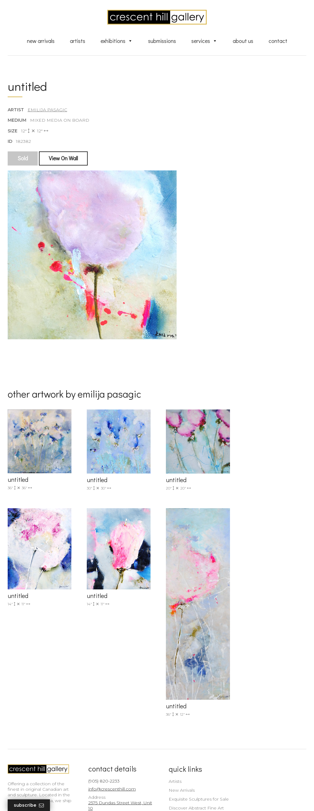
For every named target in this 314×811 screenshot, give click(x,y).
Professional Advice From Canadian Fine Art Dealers (192, 742)
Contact (278, 40)
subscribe (262, 737)
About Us (243, 40)
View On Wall (63, 158)
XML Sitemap (179, 772)
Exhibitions (117, 40)
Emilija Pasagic (47, 110)
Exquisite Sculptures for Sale (195, 722)
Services (204, 40)
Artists (77, 40)
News (171, 763)
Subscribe (29, 805)
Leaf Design (191, 798)
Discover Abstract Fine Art (192, 731)
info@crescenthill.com (110, 712)
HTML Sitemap (181, 780)
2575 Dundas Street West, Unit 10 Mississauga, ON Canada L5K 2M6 (113, 737)
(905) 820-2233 (101, 704)
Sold (22, 158)
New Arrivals (41, 40)
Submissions (162, 40)
